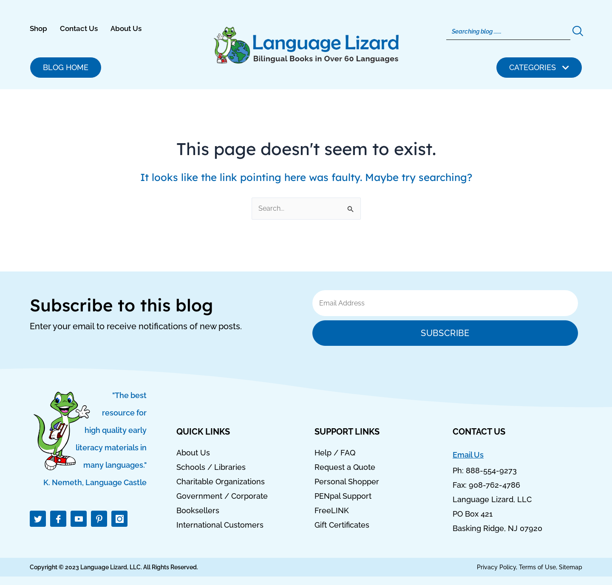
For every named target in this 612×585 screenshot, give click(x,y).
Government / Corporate (222, 496)
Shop (38, 28)
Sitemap (570, 567)
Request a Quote (344, 467)
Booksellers (197, 511)
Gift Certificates (341, 525)
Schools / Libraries (211, 467)
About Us (126, 28)
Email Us (468, 454)
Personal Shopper (346, 482)
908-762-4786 (494, 484)
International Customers (220, 525)
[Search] (508, 31)
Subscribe (445, 333)
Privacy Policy (496, 567)
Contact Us (79, 28)
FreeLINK (331, 511)
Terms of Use (537, 567)
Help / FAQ (334, 453)
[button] (539, 67)
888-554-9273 (491, 470)
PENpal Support (342, 496)
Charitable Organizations (220, 482)
